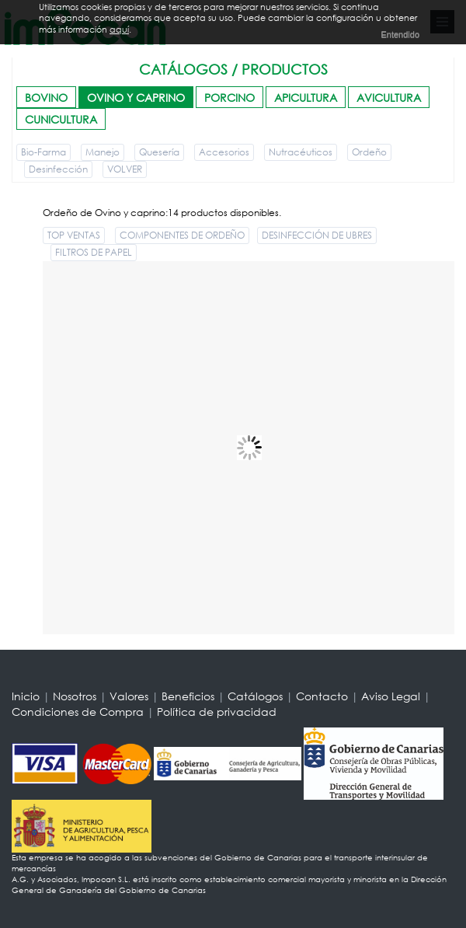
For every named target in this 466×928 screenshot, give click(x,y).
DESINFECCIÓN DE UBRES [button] (317, 235)
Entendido (400, 34)
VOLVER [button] (124, 169)
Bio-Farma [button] (43, 152)
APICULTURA (305, 97)
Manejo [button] (102, 152)
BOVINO (46, 97)
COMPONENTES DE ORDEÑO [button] (182, 235)
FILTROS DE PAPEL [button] (93, 252)
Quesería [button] (159, 152)
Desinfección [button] (58, 169)
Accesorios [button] (224, 152)
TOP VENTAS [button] (73, 235)
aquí (119, 29)
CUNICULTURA (61, 119)
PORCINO (229, 97)
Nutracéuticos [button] (300, 152)
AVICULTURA (388, 97)
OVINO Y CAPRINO (136, 97)
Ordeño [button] (369, 152)
